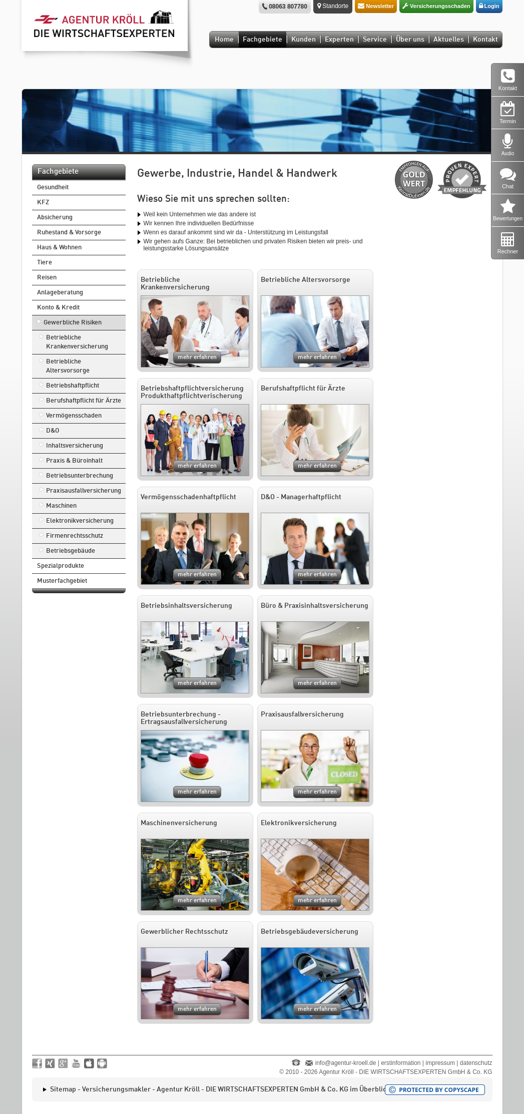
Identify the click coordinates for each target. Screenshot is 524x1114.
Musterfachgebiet (62, 581)
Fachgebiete (262, 39)
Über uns (410, 39)
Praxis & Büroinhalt (74, 461)
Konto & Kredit (58, 307)
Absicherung (55, 217)
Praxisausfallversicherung (83, 491)
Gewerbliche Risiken (73, 322)
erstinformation (400, 1062)
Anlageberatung (60, 292)
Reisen (47, 277)
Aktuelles (448, 39)
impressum (440, 1062)
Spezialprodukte (60, 566)
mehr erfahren (197, 357)
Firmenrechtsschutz (74, 536)
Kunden (303, 39)
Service (375, 39)
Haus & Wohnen (59, 247)
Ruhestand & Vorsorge (69, 232)
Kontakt (485, 39)
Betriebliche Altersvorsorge (68, 366)
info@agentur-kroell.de (345, 1062)
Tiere (44, 262)
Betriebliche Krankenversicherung (77, 342)
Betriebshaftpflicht (72, 386)
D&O (52, 431)
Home (224, 39)
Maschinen (61, 506)
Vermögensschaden (74, 416)
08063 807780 (288, 6)
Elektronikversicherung (80, 521)
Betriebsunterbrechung (79, 476)
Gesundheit (53, 187)
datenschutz (476, 1062)
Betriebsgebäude (70, 551)
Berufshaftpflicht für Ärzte (83, 401)
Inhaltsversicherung (74, 446)
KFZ (43, 202)
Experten (339, 39)
